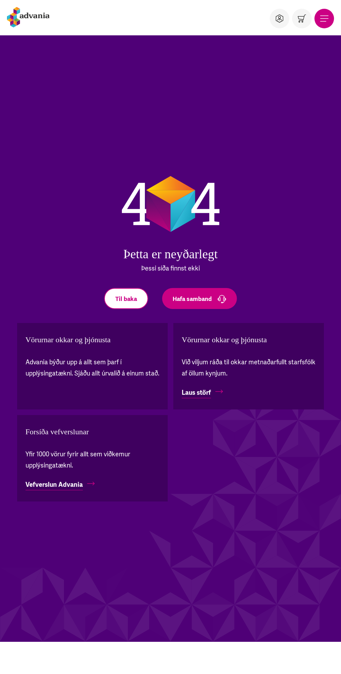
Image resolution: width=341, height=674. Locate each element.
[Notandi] (279, 18)
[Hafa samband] (199, 298)
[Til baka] (126, 298)
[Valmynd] (324, 18)
